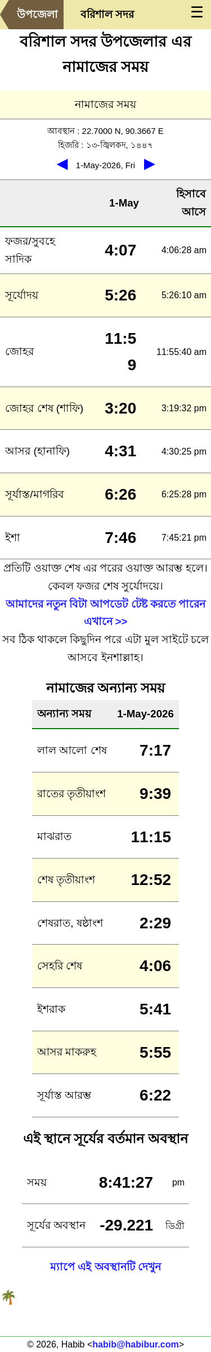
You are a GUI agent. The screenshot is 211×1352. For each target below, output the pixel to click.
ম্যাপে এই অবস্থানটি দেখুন (105, 1267)
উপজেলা (37, 14)
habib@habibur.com (135, 1344)
